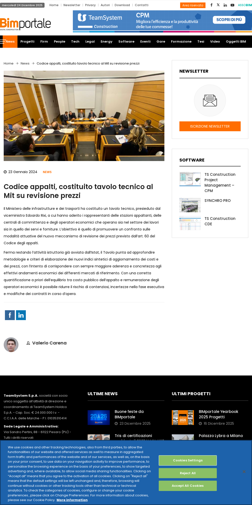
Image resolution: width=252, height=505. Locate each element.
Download (122, 5)
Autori (105, 5)
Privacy (90, 5)
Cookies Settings (188, 460)
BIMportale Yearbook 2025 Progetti (218, 414)
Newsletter (71, 5)
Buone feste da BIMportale (129, 414)
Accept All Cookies (188, 485)
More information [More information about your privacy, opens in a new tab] (72, 500)
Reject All (188, 473)
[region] (126, 472)
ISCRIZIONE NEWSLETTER (210, 126)
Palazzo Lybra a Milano (221, 435)
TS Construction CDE (220, 221)
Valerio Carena (49, 343)
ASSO (245, 5)
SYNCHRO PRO (218, 200)
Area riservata (192, 5)
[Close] (244, 471)
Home (54, 5)
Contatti (141, 5)
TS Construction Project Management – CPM (220, 182)
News (25, 63)
